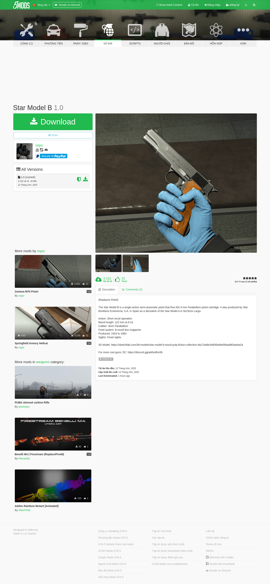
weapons (43, 362)
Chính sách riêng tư (217, 537)
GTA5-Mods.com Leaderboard (169, 563)
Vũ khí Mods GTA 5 (109, 550)
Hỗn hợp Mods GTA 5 (111, 577)
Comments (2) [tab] (132, 289)
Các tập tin (158, 537)
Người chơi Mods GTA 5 (112, 563)
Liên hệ (210, 531)
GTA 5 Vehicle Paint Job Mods (116, 544)
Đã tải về (107, 281)
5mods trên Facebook (220, 564)
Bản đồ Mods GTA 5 (110, 570)
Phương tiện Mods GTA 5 (113, 537)
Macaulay (24, 458)
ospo (39, 145)
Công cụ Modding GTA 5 (112, 531)
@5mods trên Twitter (220, 557)
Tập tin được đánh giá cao (167, 557)
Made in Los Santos (25, 533)
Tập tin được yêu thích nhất (168, 544)
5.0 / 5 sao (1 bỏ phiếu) (246, 282)
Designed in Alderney (25, 529)
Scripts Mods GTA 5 (109, 557)
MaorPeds (25, 510)
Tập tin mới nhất (161, 531)
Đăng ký (232, 4)
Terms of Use (213, 544)
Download (52, 121)
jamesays (24, 406)
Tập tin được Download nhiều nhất (172, 550)
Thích (124, 281)
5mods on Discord (218, 570)
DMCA (210, 550)
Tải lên (193, 4)
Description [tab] (106, 289)
